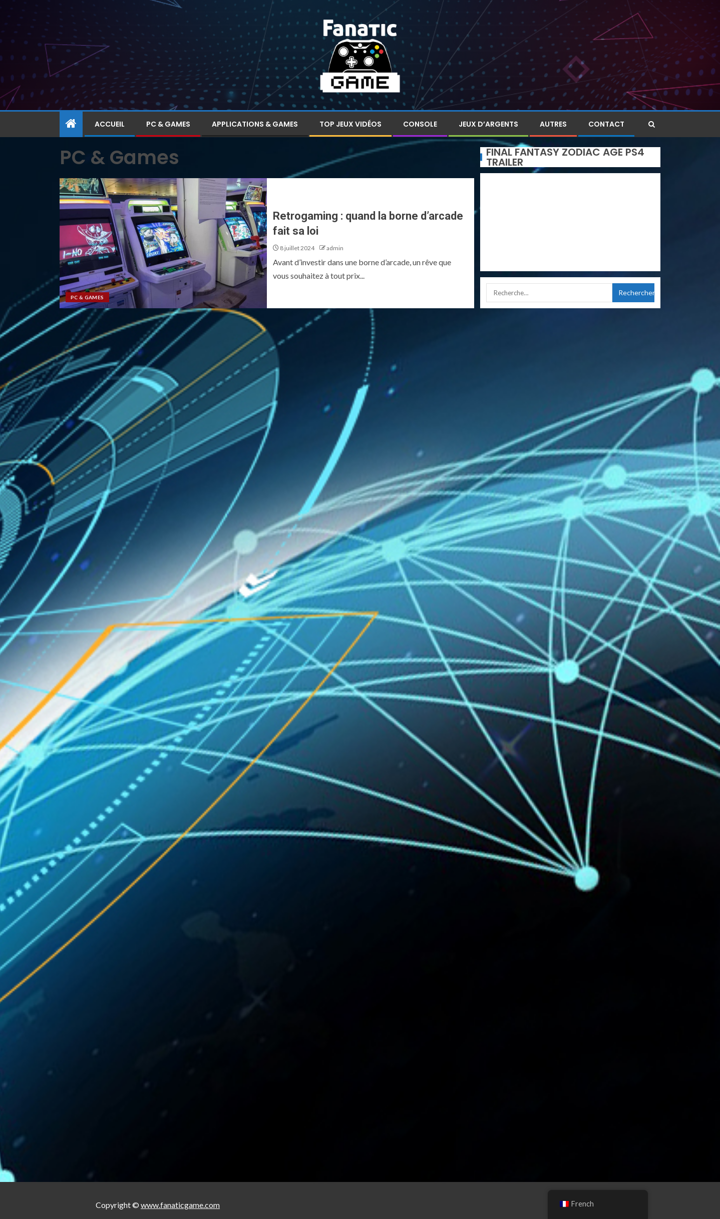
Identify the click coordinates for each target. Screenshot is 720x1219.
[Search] (651, 124)
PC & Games (168, 124)
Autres (553, 124)
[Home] (71, 124)
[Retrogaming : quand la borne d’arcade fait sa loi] (163, 243)
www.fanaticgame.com (180, 1204)
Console (420, 124)
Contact (606, 124)
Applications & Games (255, 124)
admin (334, 248)
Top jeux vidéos (350, 124)
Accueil (110, 124)
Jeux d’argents (488, 124)
